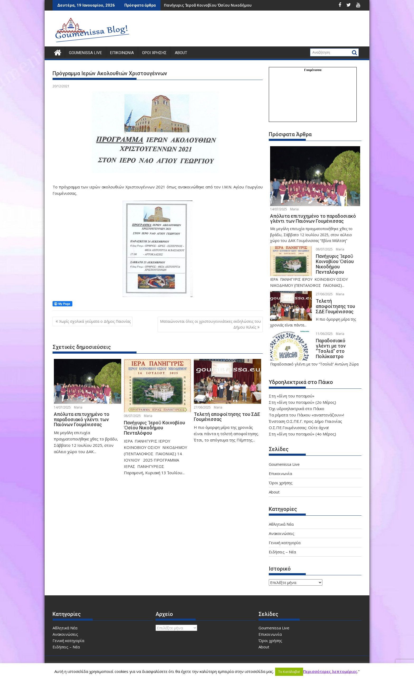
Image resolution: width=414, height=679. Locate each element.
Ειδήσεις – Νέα (282, 547)
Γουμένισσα (313, 70)
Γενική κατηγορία (284, 537)
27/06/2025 (202, 407)
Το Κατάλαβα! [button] (289, 671)
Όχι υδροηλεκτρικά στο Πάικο (296, 403)
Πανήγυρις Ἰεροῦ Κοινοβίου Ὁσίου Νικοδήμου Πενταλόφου (220, 5)
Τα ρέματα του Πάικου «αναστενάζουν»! (306, 410)
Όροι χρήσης (154, 52)
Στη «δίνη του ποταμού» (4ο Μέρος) (302, 429)
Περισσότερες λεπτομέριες (330, 671)
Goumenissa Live (85, 52)
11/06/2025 (321, 328)
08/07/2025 (132, 415)
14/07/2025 (62, 407)
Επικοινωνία (122, 52)
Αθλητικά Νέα (281, 519)
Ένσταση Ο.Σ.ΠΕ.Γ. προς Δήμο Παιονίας (305, 416)
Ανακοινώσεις (281, 528)
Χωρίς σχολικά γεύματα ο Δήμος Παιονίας (95, 321)
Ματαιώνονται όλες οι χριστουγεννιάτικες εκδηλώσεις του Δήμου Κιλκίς (210, 324)
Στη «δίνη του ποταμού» (291, 391)
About (181, 52)
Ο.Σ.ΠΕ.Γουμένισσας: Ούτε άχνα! (299, 422)
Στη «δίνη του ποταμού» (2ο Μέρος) (302, 397)
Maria (78, 407)
